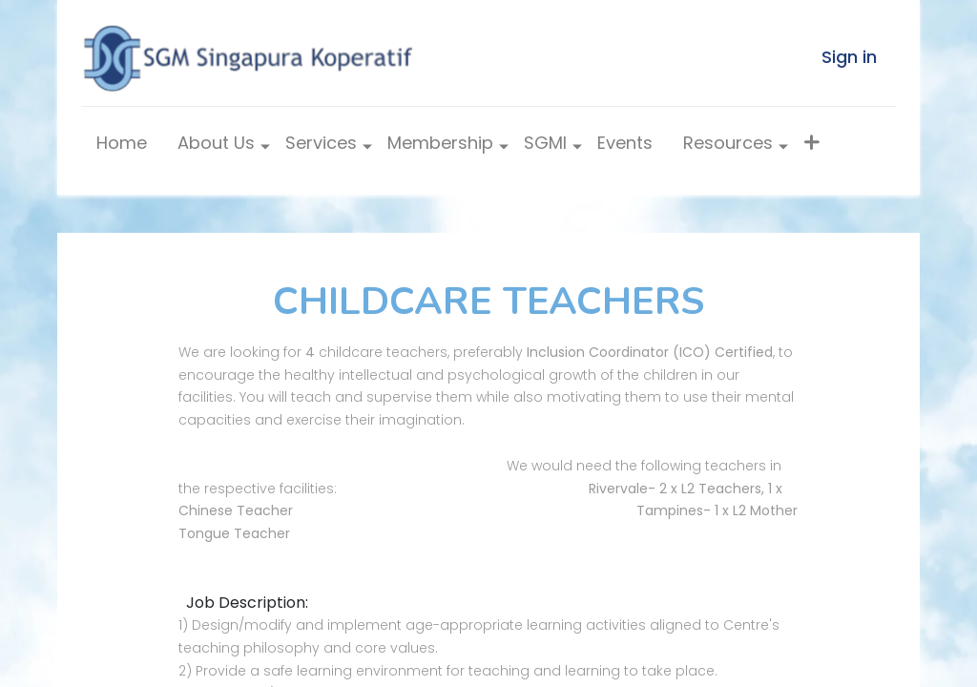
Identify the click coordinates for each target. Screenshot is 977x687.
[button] (811, 147)
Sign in (849, 57)
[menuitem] (121, 147)
